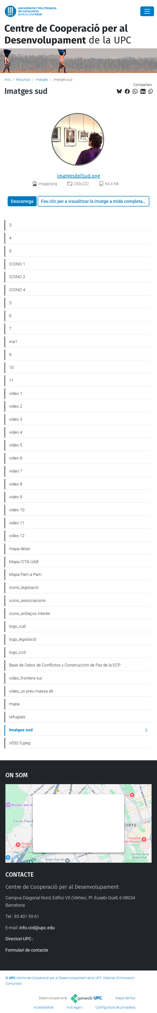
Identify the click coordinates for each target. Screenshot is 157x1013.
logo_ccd (17, 652)
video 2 (15, 406)
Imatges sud (21, 729)
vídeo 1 (15, 393)
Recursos (23, 80)
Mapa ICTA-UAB (23, 561)
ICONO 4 (17, 289)
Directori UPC (18, 938)
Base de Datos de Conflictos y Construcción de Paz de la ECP (64, 665)
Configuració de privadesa (115, 1007)
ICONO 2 (17, 276)
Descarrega (22, 201)
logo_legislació (22, 639)
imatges (42, 80)
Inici (7, 80)
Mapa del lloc (125, 998)
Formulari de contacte (26, 950)
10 (11, 367)
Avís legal (73, 1007)
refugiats (17, 716)
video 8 (15, 484)
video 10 (16, 509)
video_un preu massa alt (31, 691)
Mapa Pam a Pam (25, 574)
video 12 (16, 535)
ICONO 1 (17, 264)
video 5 (15, 445)
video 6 (15, 458)
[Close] (147, 11)
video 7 (15, 471)
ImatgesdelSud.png (78, 176)
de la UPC (67, 34)
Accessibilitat (43, 1007)
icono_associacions (27, 600)
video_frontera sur (25, 678)
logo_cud (17, 626)
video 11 (16, 522)
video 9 (15, 496)
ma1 (13, 341)
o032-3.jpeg (19, 742)
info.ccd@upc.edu (37, 927)
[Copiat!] (150, 91)
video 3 (15, 419)
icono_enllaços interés (29, 613)
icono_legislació (24, 587)
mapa (14, 703)
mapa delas (19, 548)
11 (11, 380)
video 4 (15, 432)
